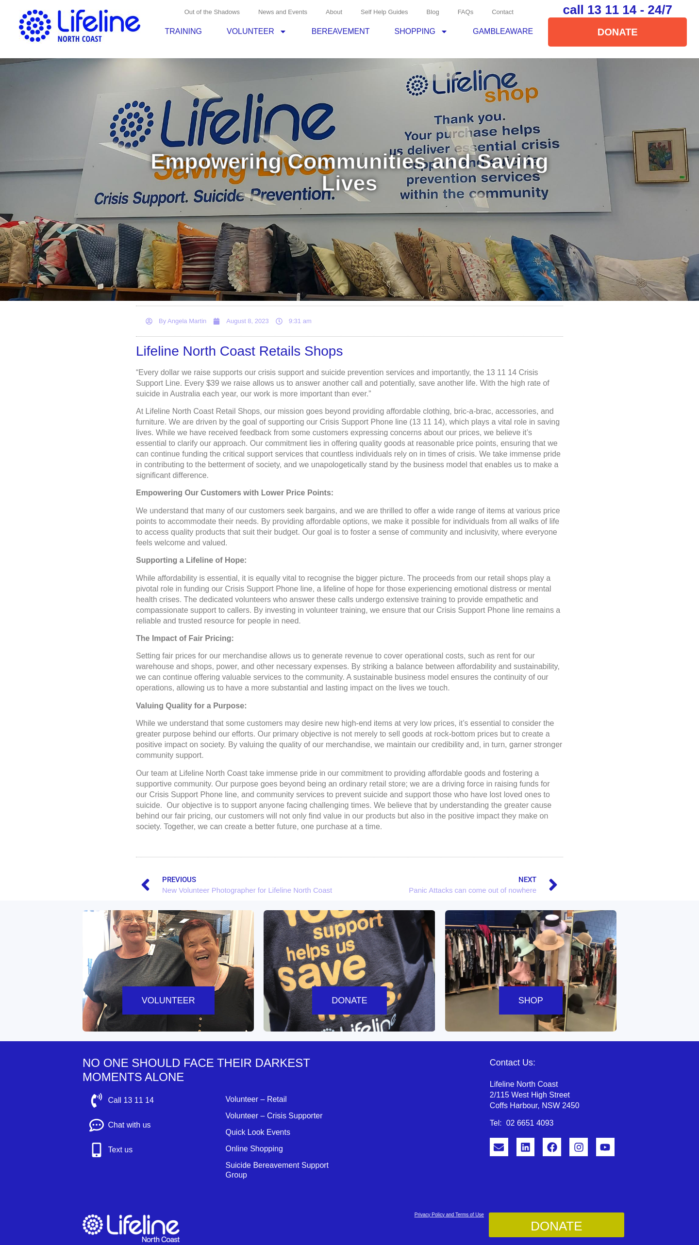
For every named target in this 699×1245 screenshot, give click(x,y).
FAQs (466, 12)
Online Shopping (254, 1149)
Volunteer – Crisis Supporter (273, 1116)
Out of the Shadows (212, 12)
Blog (433, 12)
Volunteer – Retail (255, 1099)
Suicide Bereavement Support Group (277, 1170)
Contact (503, 12)
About (334, 12)
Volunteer (257, 31)
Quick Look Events (257, 1132)
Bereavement (341, 31)
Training (183, 31)
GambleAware (503, 31)
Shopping (421, 31)
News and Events (282, 12)
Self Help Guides (384, 12)
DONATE (349, 1000)
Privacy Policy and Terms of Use (449, 1214)
